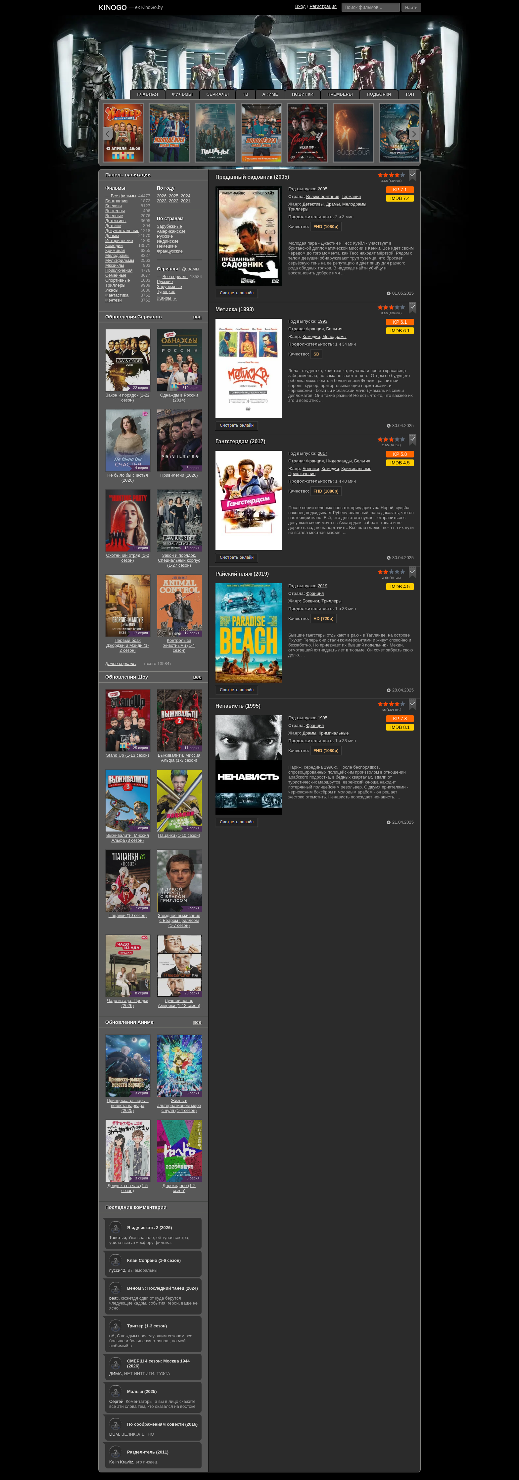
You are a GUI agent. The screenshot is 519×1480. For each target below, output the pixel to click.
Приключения (301, 473)
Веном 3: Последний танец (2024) (162, 1288)
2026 (161, 195)
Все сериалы (175, 276)
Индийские (167, 241)
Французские (170, 251)
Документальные (122, 230)
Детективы (313, 204)
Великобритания (322, 196)
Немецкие (167, 246)
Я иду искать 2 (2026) (149, 1227)
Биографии (116, 200)
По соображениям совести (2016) (162, 1424)
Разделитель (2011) (147, 1452)
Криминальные (356, 468)
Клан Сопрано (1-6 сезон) (154, 1260)
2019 (322, 585)
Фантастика (116, 295)
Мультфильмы (119, 260)
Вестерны (115, 210)
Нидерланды (339, 460)
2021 (185, 200)
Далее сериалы (120, 663)
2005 (322, 188)
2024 (185, 195)
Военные (114, 215)
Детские (113, 225)
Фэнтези (113, 300)
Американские (171, 231)
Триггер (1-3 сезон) (147, 1325)
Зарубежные (169, 226)
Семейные (115, 275)
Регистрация (323, 6)
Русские (165, 236)
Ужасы (111, 290)
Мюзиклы (114, 265)
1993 (322, 321)
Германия (351, 196)
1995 (322, 717)
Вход (300, 6)
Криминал (115, 250)
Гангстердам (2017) (240, 441)
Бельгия (334, 328)
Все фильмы (123, 195)
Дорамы (190, 268)
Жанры (167, 298)
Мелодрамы (354, 204)
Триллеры (298, 209)
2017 (322, 453)
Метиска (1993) (234, 309)
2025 (173, 195)
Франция (315, 328)
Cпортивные (117, 280)
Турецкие (166, 291)
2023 (161, 200)
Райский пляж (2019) (242, 574)
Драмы (333, 204)
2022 (173, 200)
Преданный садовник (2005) (252, 177)
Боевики (311, 468)
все (197, 316)
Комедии (311, 336)
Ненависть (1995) (237, 706)
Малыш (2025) (142, 1391)
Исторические (119, 240)
